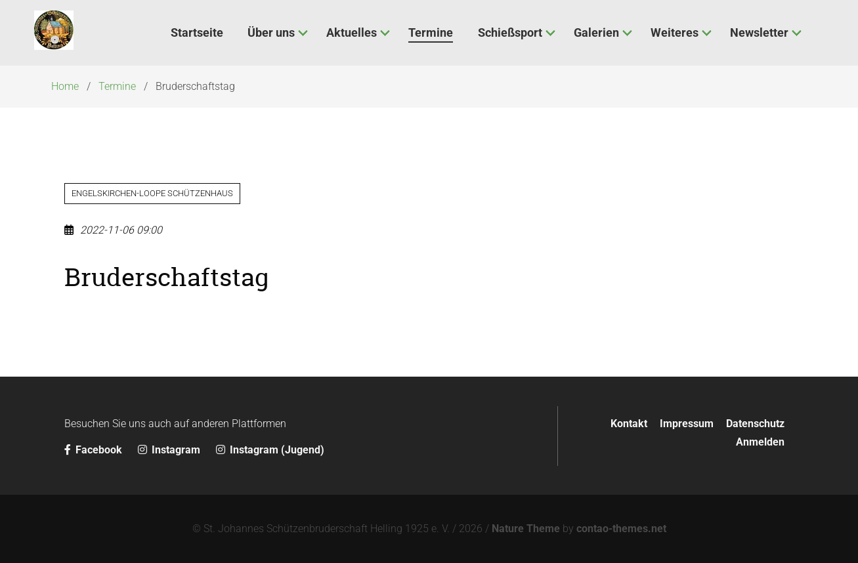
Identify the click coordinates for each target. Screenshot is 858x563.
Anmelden (760, 442)
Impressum (687, 423)
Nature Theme (526, 528)
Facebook (94, 450)
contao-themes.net (621, 528)
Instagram (170, 450)
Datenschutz (755, 423)
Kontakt (629, 423)
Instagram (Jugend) (270, 450)
